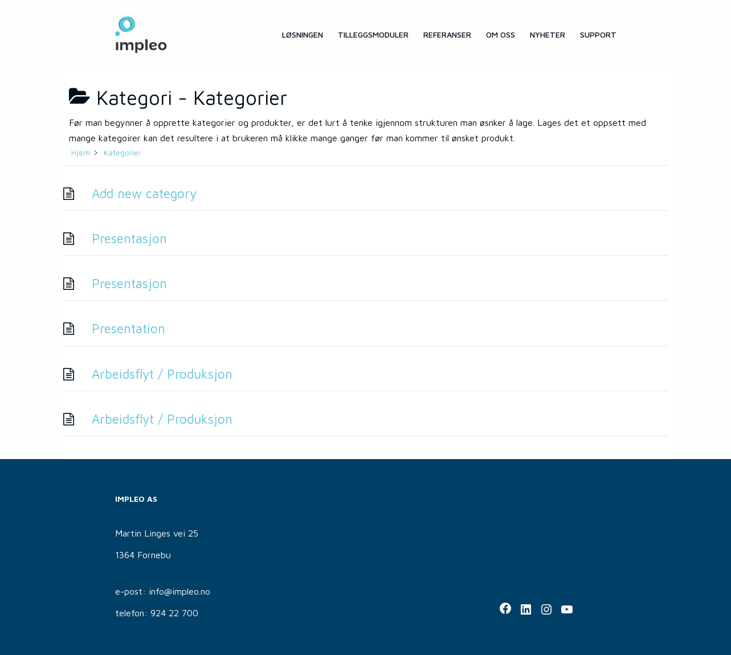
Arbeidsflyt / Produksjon (162, 374)
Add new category (144, 193)
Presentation (128, 328)
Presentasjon (129, 238)
